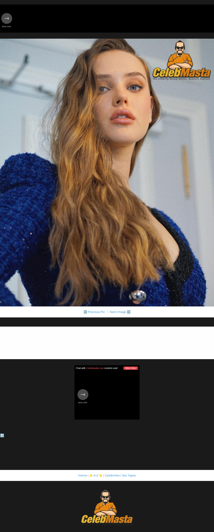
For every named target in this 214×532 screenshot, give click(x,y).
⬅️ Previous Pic (94, 312)
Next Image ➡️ (120, 312)
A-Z (95, 475)
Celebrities (112, 475)
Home (82, 475)
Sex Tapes (129, 475)
